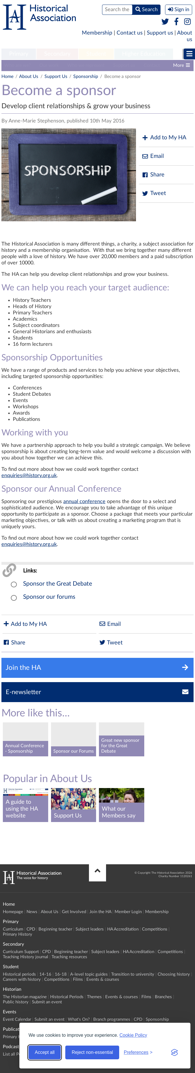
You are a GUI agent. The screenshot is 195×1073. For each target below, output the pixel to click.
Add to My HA (164, 138)
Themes (94, 997)
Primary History (17, 934)
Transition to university (132, 974)
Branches (163, 997)
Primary (18, 54)
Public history (16, 1002)
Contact (152, 65)
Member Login (128, 912)
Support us (160, 33)
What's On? (79, 1019)
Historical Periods (67, 997)
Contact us (130, 33)
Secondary (57, 54)
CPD (31, 929)
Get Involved (74, 912)
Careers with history (22, 979)
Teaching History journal (25, 957)
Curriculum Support (21, 952)
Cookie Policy (133, 1035)
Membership (97, 33)
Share (153, 175)
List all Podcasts (18, 1054)
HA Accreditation (123, 929)
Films (78, 979)
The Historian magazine (25, 997)
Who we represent (86, 65)
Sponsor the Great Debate (57, 584)
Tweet (154, 193)
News (32, 912)
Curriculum (13, 929)
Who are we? (17, 65)
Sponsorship (85, 76)
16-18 (61, 974)
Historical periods (19, 974)
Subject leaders (90, 929)
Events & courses (102, 979)
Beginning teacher (55, 929)
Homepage (13, 912)
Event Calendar (17, 1019)
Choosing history (174, 974)
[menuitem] (18, 54)
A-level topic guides (89, 974)
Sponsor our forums (49, 597)
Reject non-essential (92, 1052)
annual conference (84, 501)
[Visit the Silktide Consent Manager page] (174, 1052)
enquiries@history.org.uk (29, 475)
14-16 (45, 974)
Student (96, 54)
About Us (28, 76)
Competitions (154, 929)
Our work (49, 65)
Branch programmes (111, 1019)
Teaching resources (69, 957)
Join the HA (100, 912)
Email (153, 156)
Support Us (55, 76)
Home (7, 76)
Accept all (44, 1052)
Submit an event (47, 1002)
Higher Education (143, 54)
